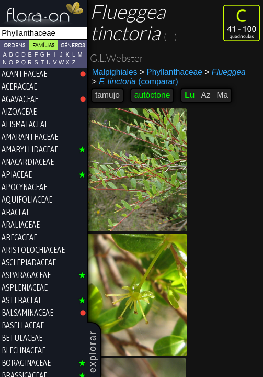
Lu (190, 95)
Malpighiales (115, 72)
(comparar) (135, 81)
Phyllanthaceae (171, 72)
